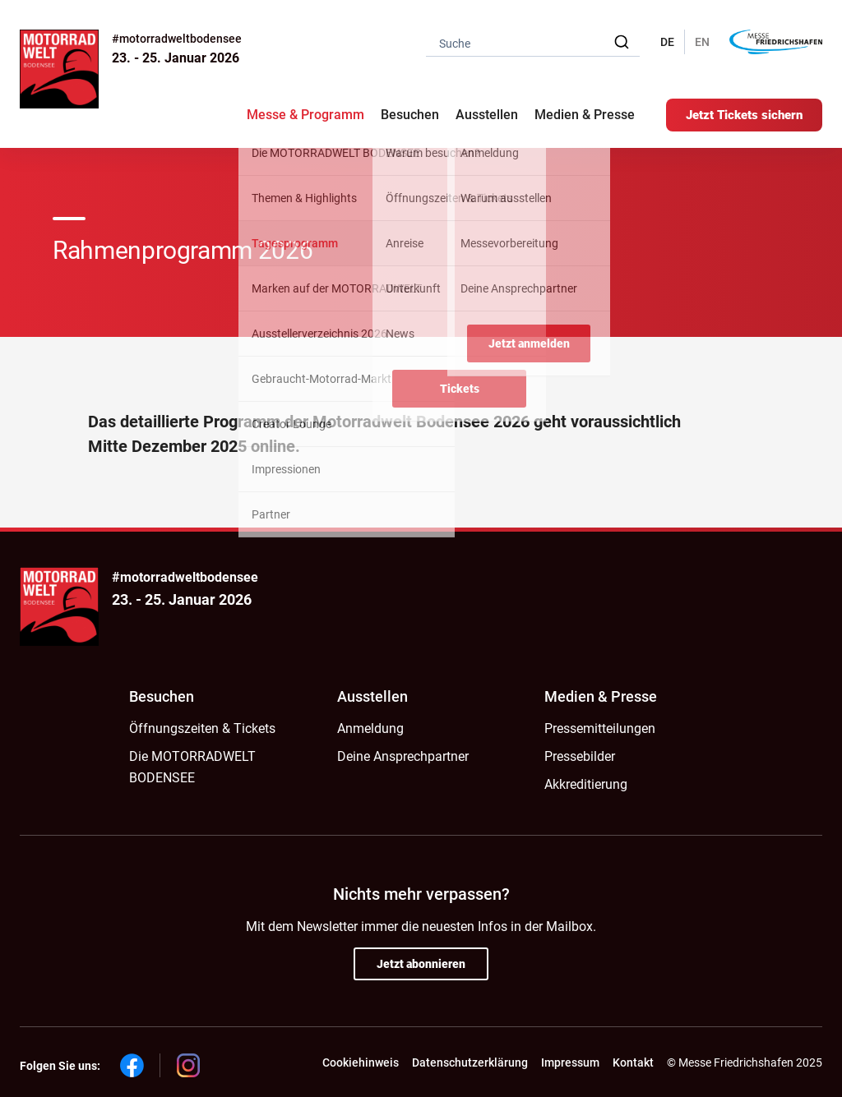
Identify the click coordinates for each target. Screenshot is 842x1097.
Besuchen (161, 696)
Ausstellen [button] (487, 114)
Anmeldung (370, 728)
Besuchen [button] (410, 114)
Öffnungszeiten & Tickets (202, 728)
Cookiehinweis (360, 1062)
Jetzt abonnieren (421, 963)
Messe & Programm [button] (305, 114)
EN (702, 41)
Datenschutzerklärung (470, 1062)
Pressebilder (579, 756)
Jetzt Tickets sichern (744, 115)
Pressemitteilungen (599, 728)
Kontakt (633, 1062)
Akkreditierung (585, 784)
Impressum (570, 1062)
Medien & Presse (584, 114)
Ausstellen (372, 696)
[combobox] (533, 42)
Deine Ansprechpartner (403, 756)
